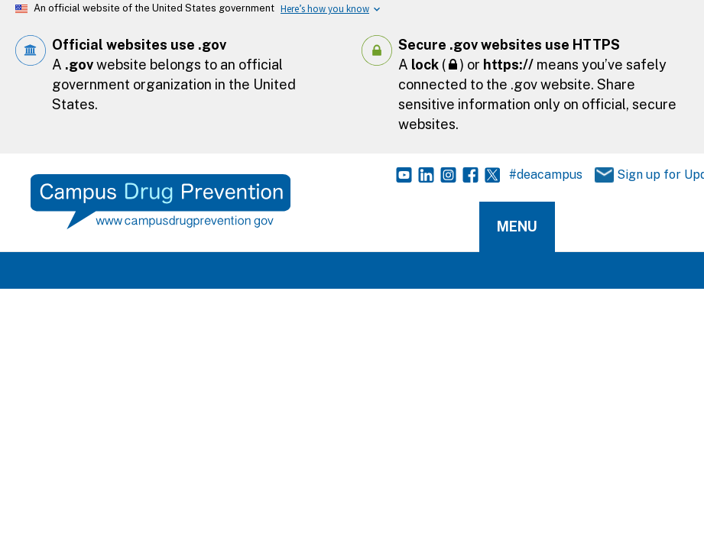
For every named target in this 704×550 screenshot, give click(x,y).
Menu (517, 226)
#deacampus (545, 174)
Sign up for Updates (639, 175)
